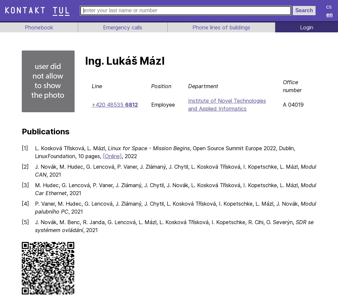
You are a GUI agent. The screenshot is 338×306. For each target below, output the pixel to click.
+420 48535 (114, 104)
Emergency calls (122, 27)
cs (329, 6)
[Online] (114, 156)
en (329, 14)
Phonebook (38, 27)
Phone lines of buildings (221, 27)
